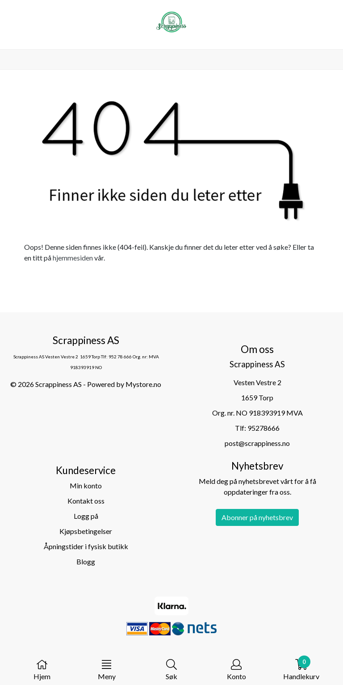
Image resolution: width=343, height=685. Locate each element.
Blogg (85, 561)
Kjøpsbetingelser (85, 531)
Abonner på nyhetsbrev (257, 517)
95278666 (263, 428)
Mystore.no (143, 384)
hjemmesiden (73, 257)
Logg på (86, 516)
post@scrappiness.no (257, 443)
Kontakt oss (86, 500)
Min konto (86, 485)
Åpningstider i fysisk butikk (86, 546)
